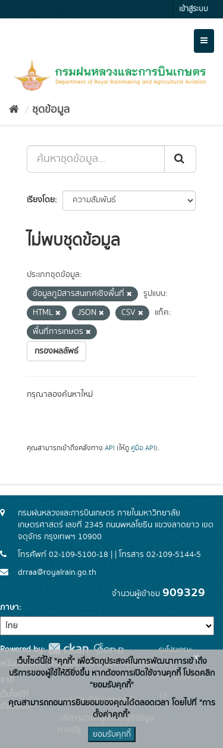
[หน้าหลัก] (14, 109)
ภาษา (9, 607)
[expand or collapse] (204, 41)
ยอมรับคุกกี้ (112, 734)
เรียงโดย (41, 200)
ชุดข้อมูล (51, 109)
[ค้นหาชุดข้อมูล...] (96, 159)
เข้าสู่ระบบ (193, 9)
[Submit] (180, 159)
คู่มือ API (143, 448)
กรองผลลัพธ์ (56, 351)
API (110, 448)
